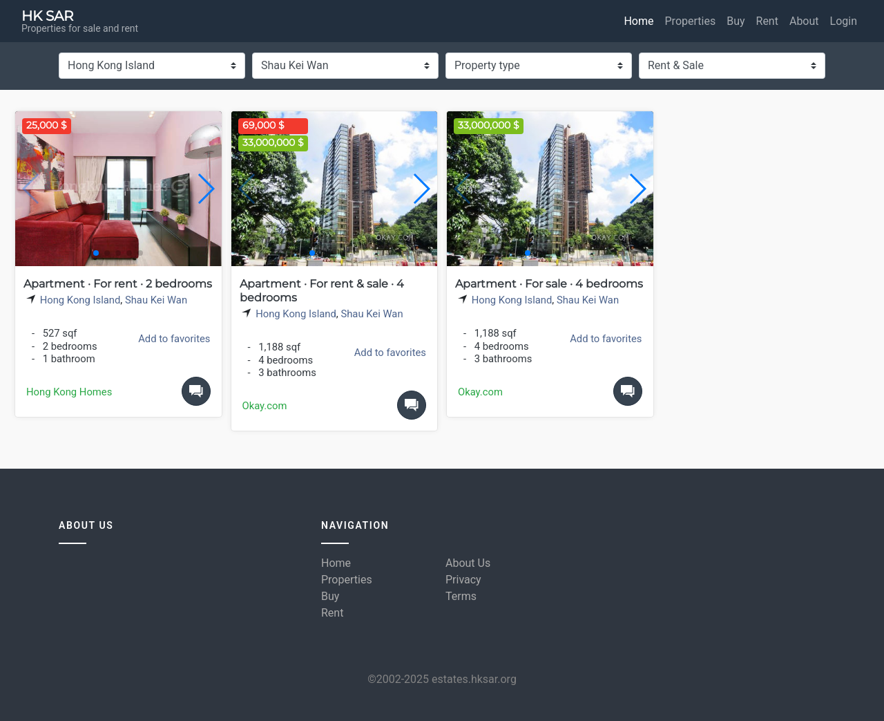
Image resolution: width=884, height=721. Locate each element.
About (804, 21)
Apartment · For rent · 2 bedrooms (117, 283)
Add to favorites (174, 339)
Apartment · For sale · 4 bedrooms (549, 283)
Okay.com (264, 406)
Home (638, 21)
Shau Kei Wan (156, 300)
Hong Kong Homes (69, 392)
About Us (467, 563)
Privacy (463, 579)
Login (843, 21)
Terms (461, 596)
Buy (735, 21)
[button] (205, 189)
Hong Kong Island (80, 300)
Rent (767, 21)
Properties (690, 21)
